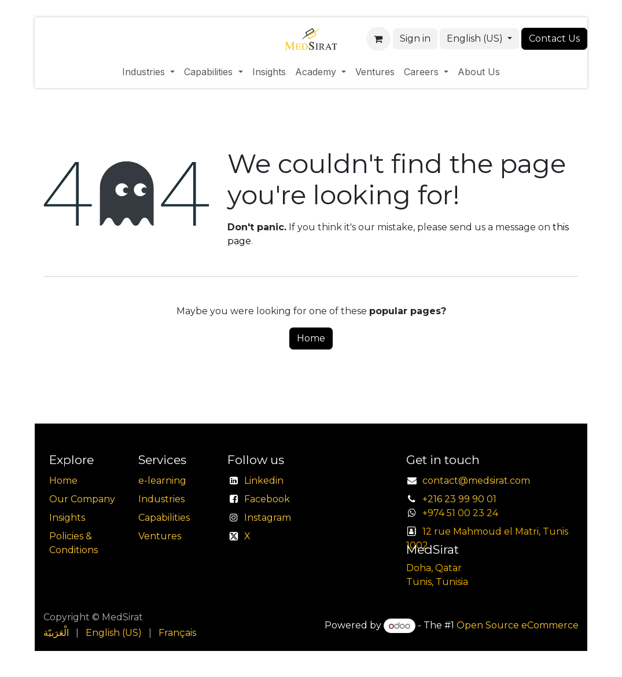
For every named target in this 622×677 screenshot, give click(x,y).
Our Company (82, 499)
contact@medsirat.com (476, 480)
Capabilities (164, 517)
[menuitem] (148, 71)
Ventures (159, 536)
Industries (161, 499)
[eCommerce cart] (378, 39)
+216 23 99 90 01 (459, 499)
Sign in (415, 38)
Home (311, 338)
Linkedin (264, 480)
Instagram (267, 517)
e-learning (162, 480)
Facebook (267, 499)
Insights (67, 517)
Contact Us (554, 38)
